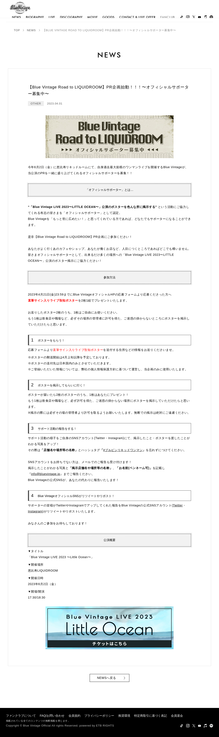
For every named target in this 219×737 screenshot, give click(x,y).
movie (92, 17)
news (16, 17)
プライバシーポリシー (99, 715)
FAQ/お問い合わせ (52, 715)
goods (108, 17)
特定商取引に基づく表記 (150, 715)
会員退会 (177, 715)
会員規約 (74, 715)
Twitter (178, 505)
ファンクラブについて (21, 715)
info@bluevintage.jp (45, 474)
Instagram (35, 511)
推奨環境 (124, 715)
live (52, 17)
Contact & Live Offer (137, 17)
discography (71, 17)
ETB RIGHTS (105, 725)
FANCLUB (167, 17)
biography (35, 17)
